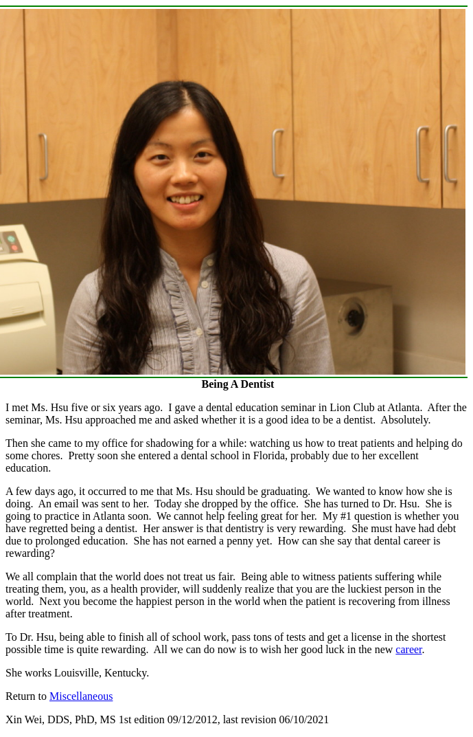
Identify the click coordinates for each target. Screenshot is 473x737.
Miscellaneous (81, 696)
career (408, 649)
